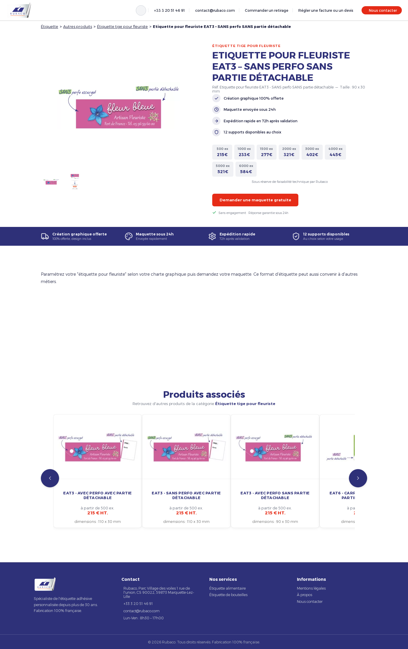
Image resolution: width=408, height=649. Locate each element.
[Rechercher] (141, 10)
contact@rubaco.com (215, 10)
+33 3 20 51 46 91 (169, 10)
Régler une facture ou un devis (325, 10)
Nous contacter (383, 10)
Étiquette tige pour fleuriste (122, 26)
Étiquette (49, 26)
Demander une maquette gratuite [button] (255, 200)
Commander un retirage (266, 10)
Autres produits (77, 26)
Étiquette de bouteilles (228, 595)
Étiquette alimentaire (227, 588)
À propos (304, 595)
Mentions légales (311, 588)
